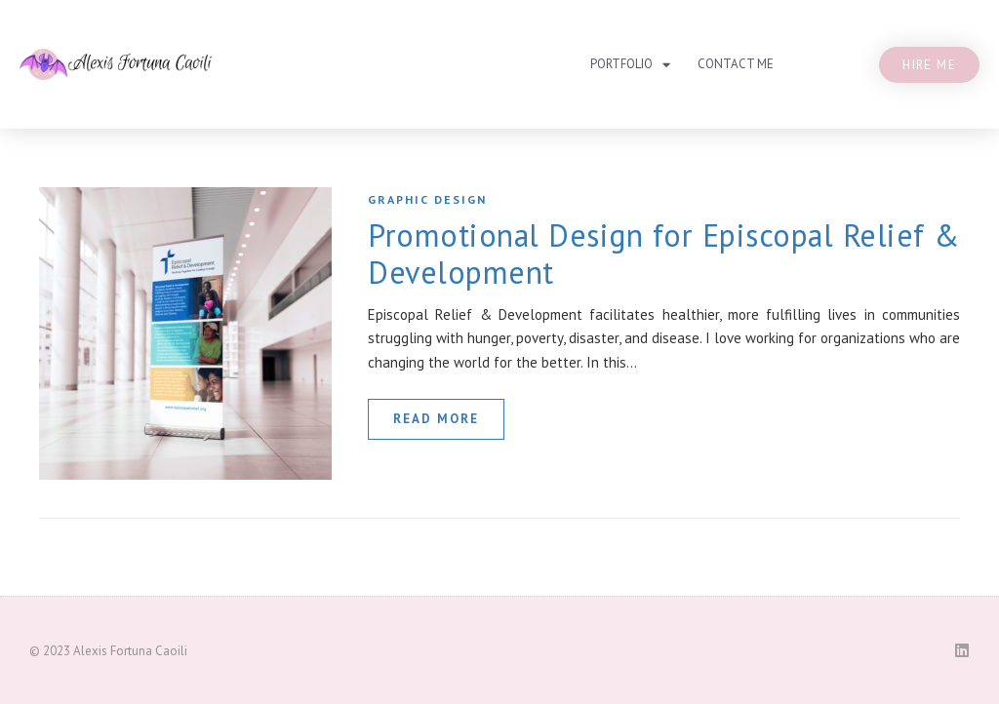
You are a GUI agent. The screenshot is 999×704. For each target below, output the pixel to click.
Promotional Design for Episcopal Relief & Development (664, 254)
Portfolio (630, 65)
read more (436, 419)
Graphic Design (427, 199)
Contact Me (736, 64)
